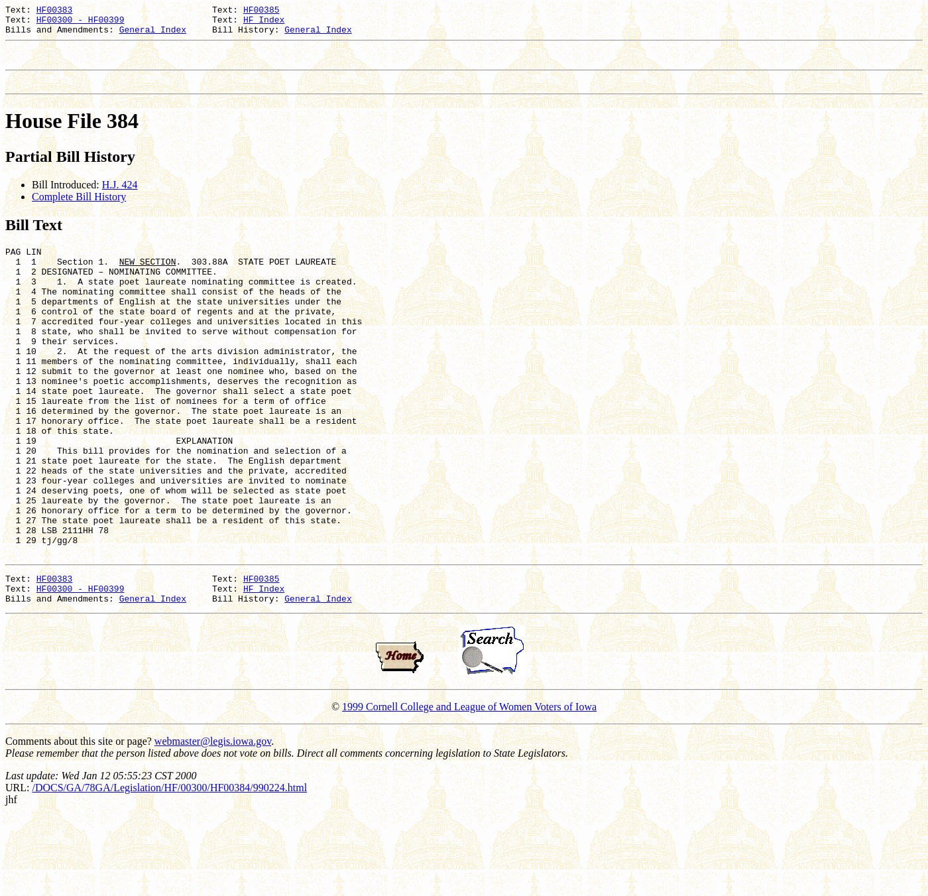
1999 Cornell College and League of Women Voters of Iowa (469, 786)
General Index (152, 35)
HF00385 (261, 11)
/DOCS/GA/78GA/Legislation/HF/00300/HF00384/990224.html (169, 867)
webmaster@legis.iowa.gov (212, 820)
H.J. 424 (120, 196)
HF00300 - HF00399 (80, 23)
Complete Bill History (79, 208)
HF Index (263, 23)
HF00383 (54, 11)
